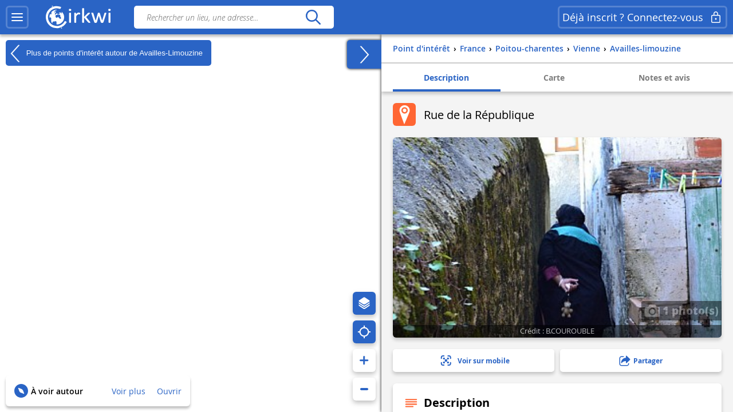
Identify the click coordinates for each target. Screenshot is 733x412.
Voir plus (128, 391)
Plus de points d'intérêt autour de (104, 53)
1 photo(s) (681, 310)
